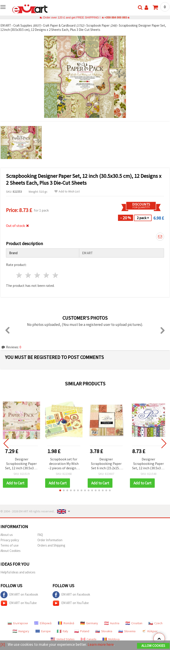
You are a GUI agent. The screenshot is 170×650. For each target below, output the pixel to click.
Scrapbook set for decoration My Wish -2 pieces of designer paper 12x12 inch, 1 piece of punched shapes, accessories (63, 464)
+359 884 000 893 (115, 17)
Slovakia (103, 631)
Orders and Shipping (51, 545)
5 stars (55, 275)
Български (18, 623)
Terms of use (9, 545)
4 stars (46, 275)
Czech (155, 623)
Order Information (49, 540)
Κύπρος (150, 631)
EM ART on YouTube (18, 603)
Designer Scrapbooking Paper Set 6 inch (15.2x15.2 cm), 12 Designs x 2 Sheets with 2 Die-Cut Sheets (106, 464)
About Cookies (10, 551)
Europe (43, 631)
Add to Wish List (67, 191)
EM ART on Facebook (19, 594)
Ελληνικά (43, 623)
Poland (81, 631)
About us (6, 535)
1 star (19, 275)
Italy (62, 631)
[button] (60, 490)
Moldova (111, 639)
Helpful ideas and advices (17, 572)
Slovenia (126, 631)
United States (63, 639)
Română (66, 623)
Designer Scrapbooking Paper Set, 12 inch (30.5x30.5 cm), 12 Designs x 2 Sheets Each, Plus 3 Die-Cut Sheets (21, 464)
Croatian (134, 623)
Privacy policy (9, 540)
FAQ (40, 535)
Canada (88, 639)
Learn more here (101, 644)
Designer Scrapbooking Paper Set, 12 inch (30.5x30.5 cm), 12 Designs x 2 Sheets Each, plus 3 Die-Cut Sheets (148, 464)
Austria (111, 623)
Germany (89, 623)
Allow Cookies (153, 646)
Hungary (21, 631)
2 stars (28, 275)
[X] (2, 644)
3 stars (37, 275)
